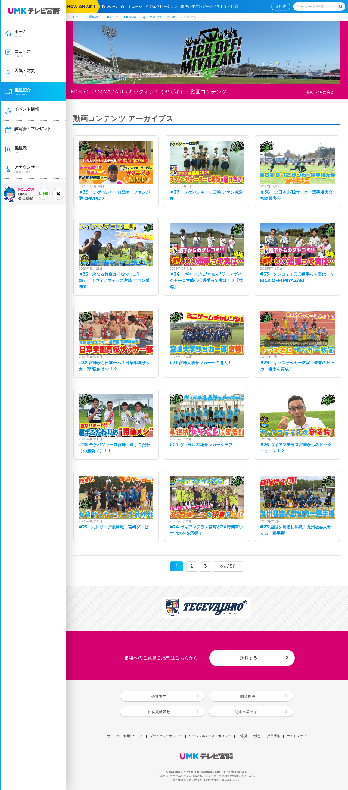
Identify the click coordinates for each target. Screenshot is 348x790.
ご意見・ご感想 (249, 736)
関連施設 (248, 696)
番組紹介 (95, 17)
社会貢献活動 (159, 712)
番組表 (281, 6)
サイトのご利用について (125, 736)
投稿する (248, 657)
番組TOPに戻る (320, 92)
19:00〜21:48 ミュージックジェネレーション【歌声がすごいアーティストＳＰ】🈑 (171, 6)
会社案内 (159, 696)
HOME (78, 17)
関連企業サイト (248, 712)
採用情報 (273, 736)
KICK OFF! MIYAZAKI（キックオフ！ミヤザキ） (143, 17)
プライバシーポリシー (166, 736)
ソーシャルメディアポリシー (210, 736)
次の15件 (228, 566)
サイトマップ (296, 736)
